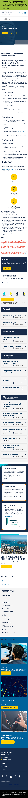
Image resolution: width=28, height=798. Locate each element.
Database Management (7, 742)
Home (2, 17)
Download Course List (7, 299)
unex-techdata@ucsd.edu (8, 169)
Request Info (13, 33)
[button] (14, 316)
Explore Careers (6, 566)
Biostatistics (6, 673)
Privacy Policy (4, 792)
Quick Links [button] (3, 769)
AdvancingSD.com (8, 516)
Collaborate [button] (4, 766)
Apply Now (5, 33)
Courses (6, 49)
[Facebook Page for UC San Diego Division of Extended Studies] (2, 776)
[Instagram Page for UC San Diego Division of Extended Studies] (11, 776)
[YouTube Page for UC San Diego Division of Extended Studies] (19, 776)
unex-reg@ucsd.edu (6, 759)
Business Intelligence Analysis (9, 707)
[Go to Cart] (22, 13)
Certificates (6, 17)
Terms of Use (13, 792)
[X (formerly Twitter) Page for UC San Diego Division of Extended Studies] (6, 776)
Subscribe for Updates (14, 784)
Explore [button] (3, 763)
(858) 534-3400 (5, 757)
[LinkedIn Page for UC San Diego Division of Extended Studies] (15, 776)
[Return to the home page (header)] (7, 13)
